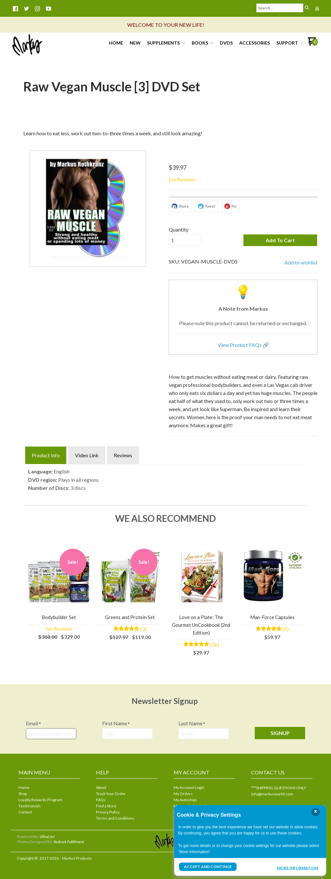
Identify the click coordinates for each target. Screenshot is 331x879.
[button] (280, 240)
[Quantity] (185, 240)
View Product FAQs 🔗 (243, 345)
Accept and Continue (208, 866)
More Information (297, 867)
